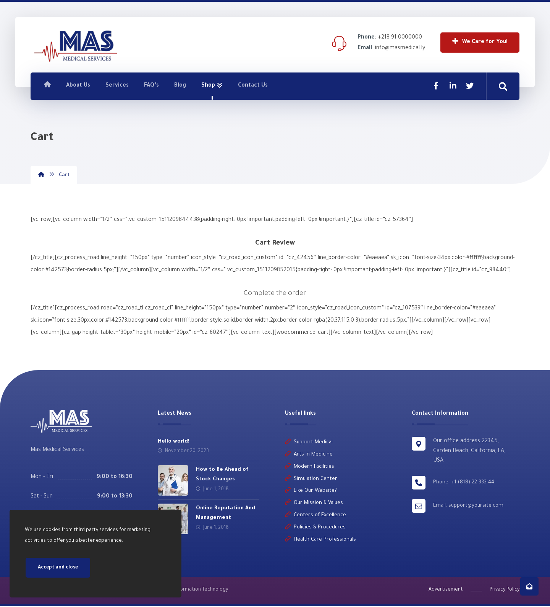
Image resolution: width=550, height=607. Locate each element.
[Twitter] (469, 85)
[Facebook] (436, 85)
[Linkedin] (453, 85)
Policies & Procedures (315, 528)
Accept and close (58, 567)
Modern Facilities (309, 467)
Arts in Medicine (309, 455)
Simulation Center (311, 480)
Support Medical (309, 443)
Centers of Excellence (315, 516)
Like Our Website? (311, 492)
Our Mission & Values (314, 504)
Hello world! (173, 442)
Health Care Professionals (320, 541)
